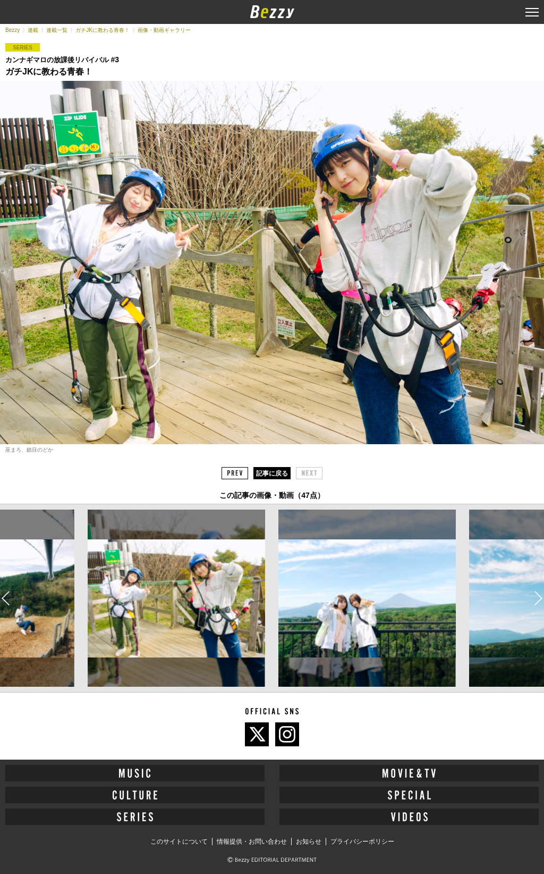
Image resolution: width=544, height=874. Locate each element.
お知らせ (308, 841)
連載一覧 (56, 30)
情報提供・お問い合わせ (252, 841)
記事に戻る (272, 473)
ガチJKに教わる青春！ (102, 30)
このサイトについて (179, 841)
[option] (176, 598)
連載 (33, 30)
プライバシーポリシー (362, 841)
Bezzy (12, 30)
